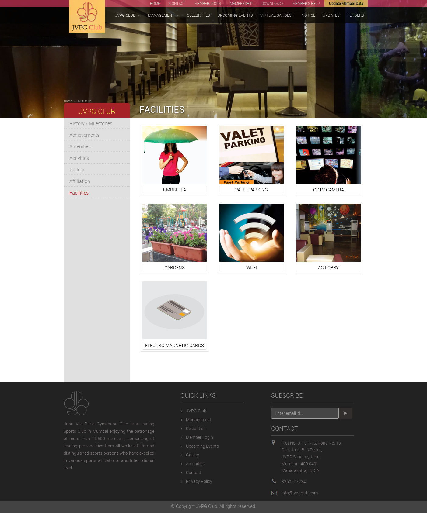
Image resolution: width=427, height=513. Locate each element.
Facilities (79, 192)
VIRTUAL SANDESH (277, 15)
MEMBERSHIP (241, 3)
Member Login (199, 437)
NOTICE (308, 15)
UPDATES (331, 15)
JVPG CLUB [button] (128, 15)
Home (68, 101)
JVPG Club (84, 101)
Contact (193, 472)
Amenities (80, 146)
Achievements (84, 135)
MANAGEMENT (164, 15)
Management (198, 419)
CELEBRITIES (198, 15)
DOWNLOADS (272, 3)
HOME (155, 3)
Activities (79, 158)
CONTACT (177, 3)
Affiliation (79, 181)
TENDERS (355, 15)
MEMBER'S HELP (306, 3)
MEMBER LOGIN (207, 3)
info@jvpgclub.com (300, 493)
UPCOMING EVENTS (235, 15)
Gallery (76, 169)
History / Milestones (90, 123)
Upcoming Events (202, 446)
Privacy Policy (199, 481)
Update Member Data (346, 3)
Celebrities (195, 428)
